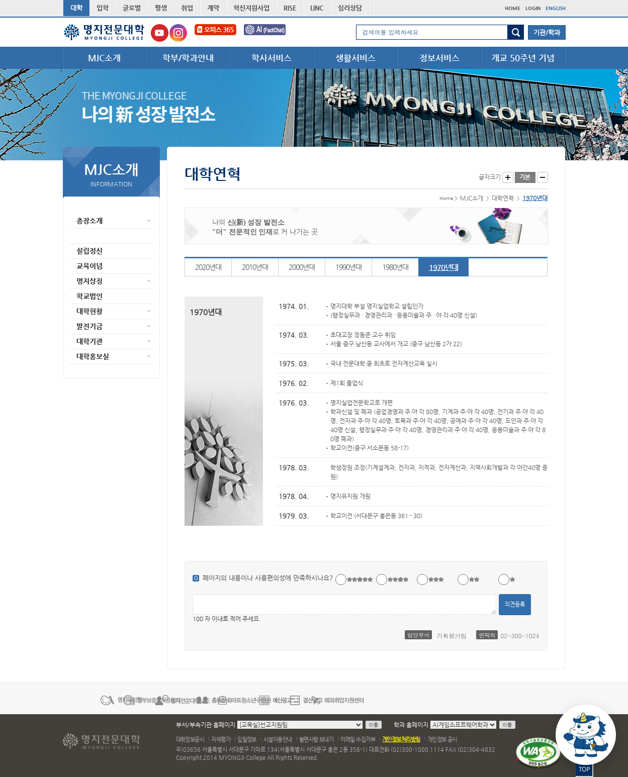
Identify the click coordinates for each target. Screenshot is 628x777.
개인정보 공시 (442, 739)
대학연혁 (89, 236)
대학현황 (89, 311)
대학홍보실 (92, 356)
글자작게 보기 (542, 177)
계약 (213, 8)
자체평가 (220, 739)
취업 (187, 8)
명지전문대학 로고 (104, 32)
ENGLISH (556, 8)
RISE (290, 8)
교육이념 (89, 266)
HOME (512, 8)
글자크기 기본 (525, 177)
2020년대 (208, 267)
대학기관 (89, 341)
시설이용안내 (277, 739)
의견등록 (515, 604)
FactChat (271, 33)
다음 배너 (560, 700)
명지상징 (89, 281)
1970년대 (443, 267)
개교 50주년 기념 (523, 58)
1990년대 (348, 267)
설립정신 (89, 251)
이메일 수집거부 (357, 739)
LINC (317, 8)
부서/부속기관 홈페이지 (205, 724)
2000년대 (302, 267)
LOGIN (533, 8)
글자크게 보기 (507, 177)
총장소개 (89, 221)
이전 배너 (69, 700)
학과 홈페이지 (411, 724)
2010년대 (255, 267)
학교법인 (89, 296)
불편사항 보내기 (316, 739)
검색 (515, 32)
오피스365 (215, 33)
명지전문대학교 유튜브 (159, 33)
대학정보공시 (190, 739)
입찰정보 (246, 739)
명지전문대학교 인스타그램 (178, 33)
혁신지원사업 (251, 8)
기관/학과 (546, 32)
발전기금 (89, 326)
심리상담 (350, 8)
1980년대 (395, 267)
